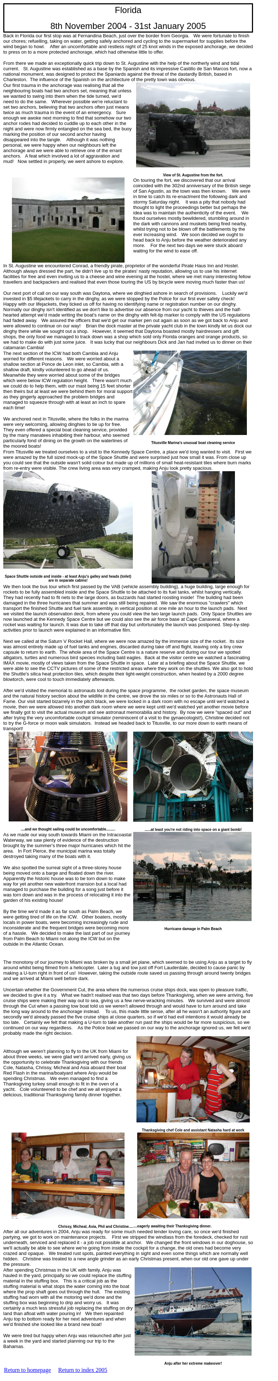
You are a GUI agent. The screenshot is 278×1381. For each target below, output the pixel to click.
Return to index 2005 (83, 1370)
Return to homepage (27, 1370)
